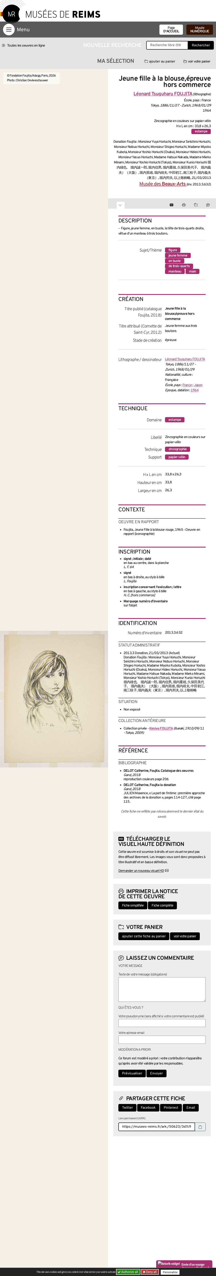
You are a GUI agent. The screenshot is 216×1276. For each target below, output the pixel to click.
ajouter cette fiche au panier (144, 936)
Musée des (162, 184)
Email (190, 1108)
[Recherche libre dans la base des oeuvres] (167, 45)
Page (171, 30)
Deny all (151, 1272)
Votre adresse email (131, 1033)
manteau (174, 271)
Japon (198, 385)
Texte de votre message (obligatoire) (142, 974)
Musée (199, 30)
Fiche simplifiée (133, 905)
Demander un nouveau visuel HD (141, 871)
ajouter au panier (160, 61)
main (192, 271)
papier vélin (176, 457)
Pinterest (171, 1108)
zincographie (177, 449)
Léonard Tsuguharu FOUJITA (185, 359)
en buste (174, 261)
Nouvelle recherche (112, 45)
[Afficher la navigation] (9, 29)
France (187, 385)
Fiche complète (162, 905)
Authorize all (128, 1272)
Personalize (171, 1272)
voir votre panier (196, 61)
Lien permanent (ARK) (131, 1118)
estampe (201, 131)
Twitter (127, 1108)
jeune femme (177, 256)
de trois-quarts (179, 266)
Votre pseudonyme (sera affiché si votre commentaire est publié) (161, 1016)
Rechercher (201, 45)
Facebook (148, 1108)
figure (172, 250)
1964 (195, 390)
